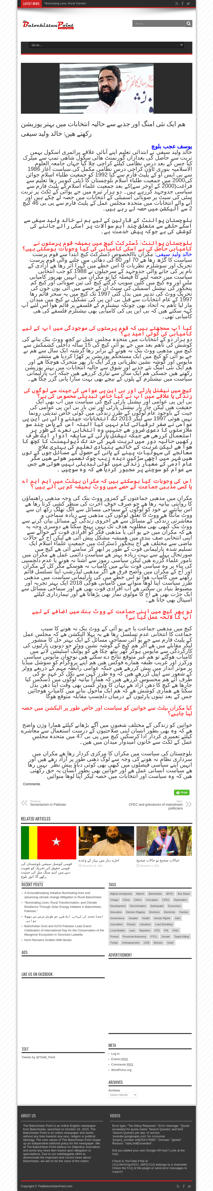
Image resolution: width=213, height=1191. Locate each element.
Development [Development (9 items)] (118, 906)
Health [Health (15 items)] (146, 918)
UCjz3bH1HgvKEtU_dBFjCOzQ (133, 1164)
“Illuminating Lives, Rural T (60, 3)
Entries (119, 1059)
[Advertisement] (150, 990)
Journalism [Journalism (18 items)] (116, 924)
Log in (115, 1053)
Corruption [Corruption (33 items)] (152, 899)
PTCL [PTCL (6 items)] (154, 936)
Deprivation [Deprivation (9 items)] (180, 899)
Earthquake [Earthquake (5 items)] (157, 906)
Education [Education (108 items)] (116, 912)
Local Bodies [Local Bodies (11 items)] (117, 930)
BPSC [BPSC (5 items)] (169, 893)
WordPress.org (121, 1070)
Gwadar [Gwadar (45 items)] (133, 918)
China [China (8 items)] (126, 899)
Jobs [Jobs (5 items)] (177, 918)
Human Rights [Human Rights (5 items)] (162, 918)
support (117, 1171)
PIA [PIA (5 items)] (166, 930)
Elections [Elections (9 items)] (154, 912)
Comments (122, 1064)
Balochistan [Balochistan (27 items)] (155, 893)
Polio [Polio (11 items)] (175, 930)
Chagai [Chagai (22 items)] (114, 899)
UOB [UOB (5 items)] (146, 942)
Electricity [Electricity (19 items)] (169, 912)
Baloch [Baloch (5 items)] (140, 893)
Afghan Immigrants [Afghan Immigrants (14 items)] (121, 893)
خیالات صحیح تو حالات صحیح (158, 860)
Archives (114, 1090)
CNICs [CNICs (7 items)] (137, 899)
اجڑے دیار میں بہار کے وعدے (99, 860)
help (115, 1154)
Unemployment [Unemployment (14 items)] (130, 942)
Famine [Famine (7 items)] (183, 912)
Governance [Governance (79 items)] (117, 918)
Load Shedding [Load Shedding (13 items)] (164, 924)
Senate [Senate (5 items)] (166, 936)
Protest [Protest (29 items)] (114, 936)
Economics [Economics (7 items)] (174, 906)
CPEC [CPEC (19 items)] (166, 899)
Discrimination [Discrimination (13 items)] (138, 906)
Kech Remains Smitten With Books (48, 940)
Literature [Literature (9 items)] (145, 924)
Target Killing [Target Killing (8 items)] (181, 936)
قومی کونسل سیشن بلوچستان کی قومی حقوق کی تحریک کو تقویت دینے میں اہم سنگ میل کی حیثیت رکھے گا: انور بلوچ (46, 870)
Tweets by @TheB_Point (38, 1057)
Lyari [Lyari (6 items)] (132, 930)
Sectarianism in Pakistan (59, 803)
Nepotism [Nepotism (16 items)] (144, 930)
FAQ (130, 1168)
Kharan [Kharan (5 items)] (131, 924)
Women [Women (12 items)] (158, 942)
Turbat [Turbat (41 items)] (114, 942)
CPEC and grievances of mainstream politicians (154, 805)
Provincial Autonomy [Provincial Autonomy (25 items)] (134, 936)
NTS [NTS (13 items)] (157, 930)
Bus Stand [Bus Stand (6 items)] (184, 893)
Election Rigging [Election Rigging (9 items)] (135, 912)
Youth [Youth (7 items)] (170, 942)
